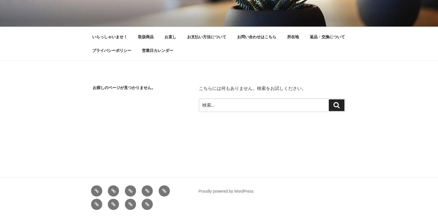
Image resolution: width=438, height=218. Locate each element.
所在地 (293, 37)
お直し (170, 37)
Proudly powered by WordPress (226, 191)
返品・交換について (327, 37)
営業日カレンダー (157, 50)
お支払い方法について (206, 37)
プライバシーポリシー (111, 50)
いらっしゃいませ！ (109, 37)
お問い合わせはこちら (256, 37)
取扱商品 (146, 37)
